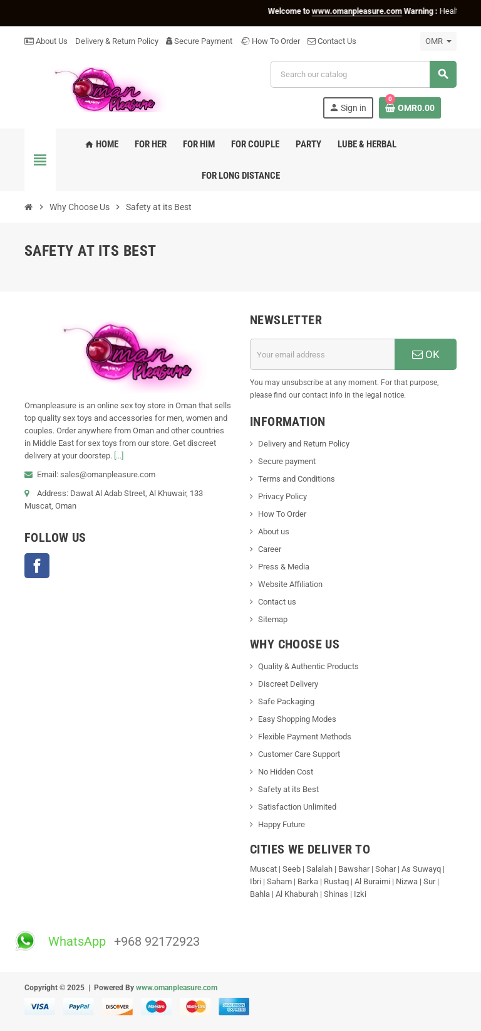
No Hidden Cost (285, 771)
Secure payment (287, 461)
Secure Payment (199, 41)
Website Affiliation (290, 584)
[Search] (363, 74)
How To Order (270, 41)
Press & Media (283, 566)
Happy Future (281, 824)
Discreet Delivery (288, 684)
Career (269, 549)
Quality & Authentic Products (308, 666)
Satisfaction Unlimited (297, 807)
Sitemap (272, 619)
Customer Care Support (299, 754)
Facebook (36, 565)
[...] (118, 455)
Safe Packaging (286, 701)
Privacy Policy (282, 496)
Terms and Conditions (296, 479)
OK (426, 354)
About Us (46, 41)
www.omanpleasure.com (176, 987)
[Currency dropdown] (438, 41)
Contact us (277, 601)
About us (273, 531)
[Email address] (322, 354)
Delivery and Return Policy (303, 443)
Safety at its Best (288, 789)
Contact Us (332, 41)
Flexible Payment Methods (304, 736)
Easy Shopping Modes (297, 719)
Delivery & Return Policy (116, 41)
